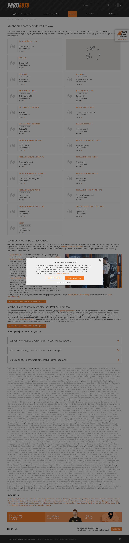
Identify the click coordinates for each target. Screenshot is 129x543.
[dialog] (64, 271)
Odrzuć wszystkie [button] (54, 278)
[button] (64, 282)
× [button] (100, 261)
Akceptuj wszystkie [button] (74, 278)
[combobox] (100, 260)
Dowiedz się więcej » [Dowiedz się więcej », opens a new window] (63, 273)
